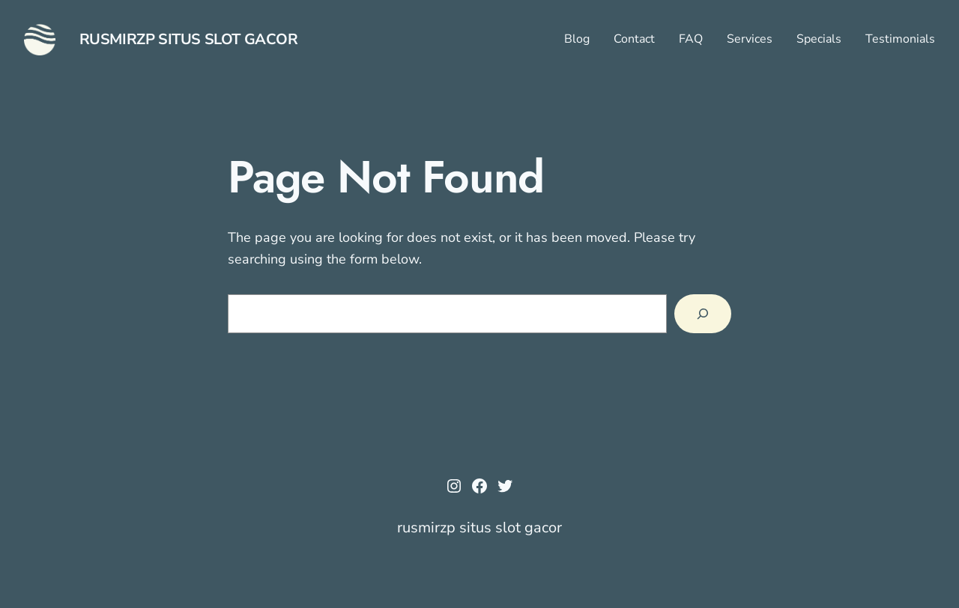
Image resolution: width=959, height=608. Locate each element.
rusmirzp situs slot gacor (188, 39)
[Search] (702, 313)
